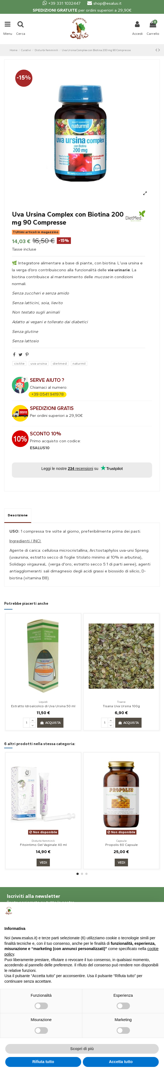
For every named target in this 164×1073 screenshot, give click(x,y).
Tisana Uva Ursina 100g (121, 706)
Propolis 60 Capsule (121, 845)
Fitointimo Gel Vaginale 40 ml (43, 845)
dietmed (60, 363)
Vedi (43, 862)
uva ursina (38, 363)
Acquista (50, 723)
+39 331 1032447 (62, 3)
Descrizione (18, 515)
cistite (19, 363)
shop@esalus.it (104, 3)
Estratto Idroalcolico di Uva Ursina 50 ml (43, 706)
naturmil (79, 363)
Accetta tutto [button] (121, 1061)
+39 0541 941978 (47, 394)
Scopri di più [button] (82, 1048)
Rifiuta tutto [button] (43, 1061)
